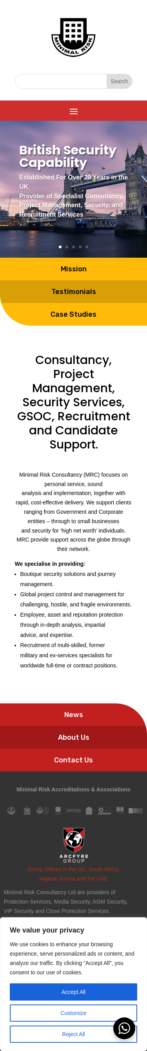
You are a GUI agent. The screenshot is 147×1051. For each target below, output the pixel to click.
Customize (73, 1013)
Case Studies (73, 282)
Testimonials (73, 259)
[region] (73, 984)
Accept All (73, 992)
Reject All (73, 1034)
